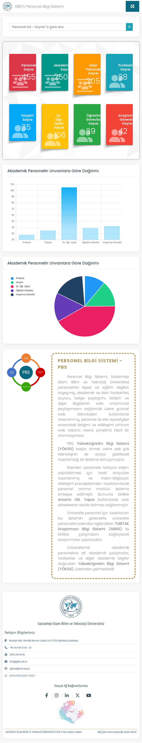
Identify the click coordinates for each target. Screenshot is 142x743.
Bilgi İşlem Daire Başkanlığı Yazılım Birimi (116, 732)
